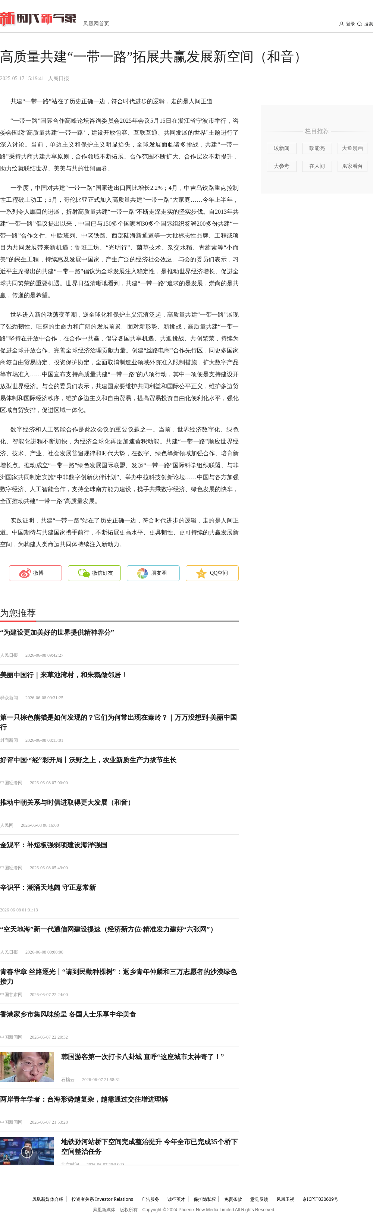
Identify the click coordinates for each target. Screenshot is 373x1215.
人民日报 (58, 78)
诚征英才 (176, 1199)
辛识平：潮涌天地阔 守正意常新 (48, 887)
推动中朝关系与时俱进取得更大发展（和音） (67, 802)
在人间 (317, 166)
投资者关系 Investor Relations (102, 1199)
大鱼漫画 (352, 148)
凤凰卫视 (285, 1199)
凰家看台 (352, 166)
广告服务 (150, 1199)
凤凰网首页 (96, 23)
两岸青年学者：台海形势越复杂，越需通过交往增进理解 (84, 1099)
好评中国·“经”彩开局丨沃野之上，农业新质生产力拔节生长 (88, 760)
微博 (38, 573)
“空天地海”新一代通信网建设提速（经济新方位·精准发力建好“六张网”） (108, 929)
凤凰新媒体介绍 (47, 1199)
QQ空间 (219, 573)
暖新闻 (281, 148)
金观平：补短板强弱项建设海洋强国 (53, 845)
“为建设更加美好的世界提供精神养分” (57, 632)
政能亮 (317, 148)
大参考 (281, 166)
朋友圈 (159, 573)
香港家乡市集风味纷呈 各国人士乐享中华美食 (68, 1014)
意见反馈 (259, 1199)
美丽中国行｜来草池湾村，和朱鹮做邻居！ (64, 675)
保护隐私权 (205, 1199)
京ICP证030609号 (320, 1199)
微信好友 (102, 573)
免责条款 (233, 1199)
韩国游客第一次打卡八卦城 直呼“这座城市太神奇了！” (142, 1057)
